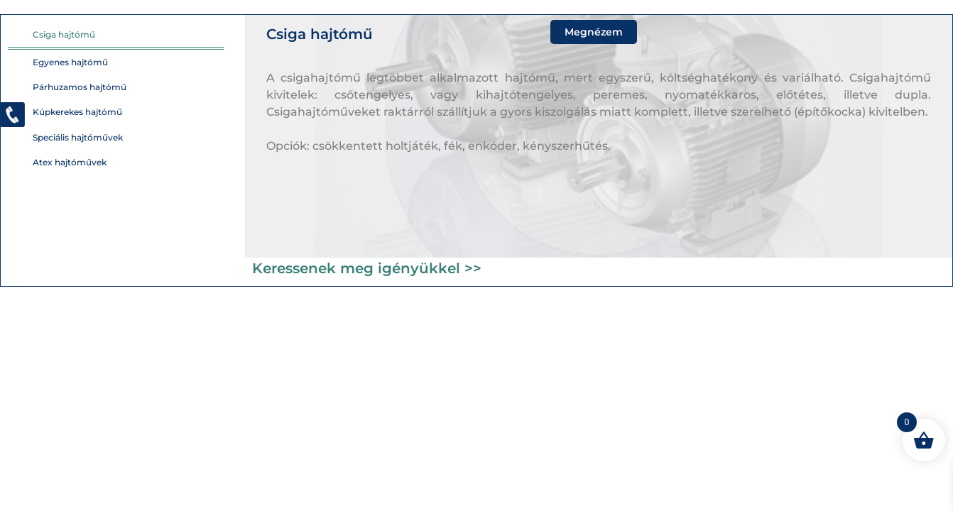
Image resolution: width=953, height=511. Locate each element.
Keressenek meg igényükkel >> (366, 268)
